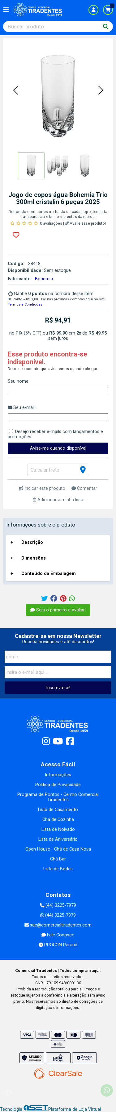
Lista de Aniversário (58, 839)
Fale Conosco (58, 935)
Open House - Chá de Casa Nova (58, 849)
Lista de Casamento (58, 809)
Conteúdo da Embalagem (48, 573)
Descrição (32, 542)
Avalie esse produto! (85, 223)
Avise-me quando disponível (58, 448)
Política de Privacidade (58, 784)
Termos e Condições (25, 304)
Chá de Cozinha (58, 819)
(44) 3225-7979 (58, 905)
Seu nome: (18, 381)
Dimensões (33, 558)
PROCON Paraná (58, 944)
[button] (15, 90)
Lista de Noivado (58, 829)
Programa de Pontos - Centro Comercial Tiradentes (58, 797)
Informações (58, 774)
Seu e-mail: (22, 407)
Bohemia (44, 278)
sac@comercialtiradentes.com (58, 925)
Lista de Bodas (58, 869)
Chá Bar (58, 859)
